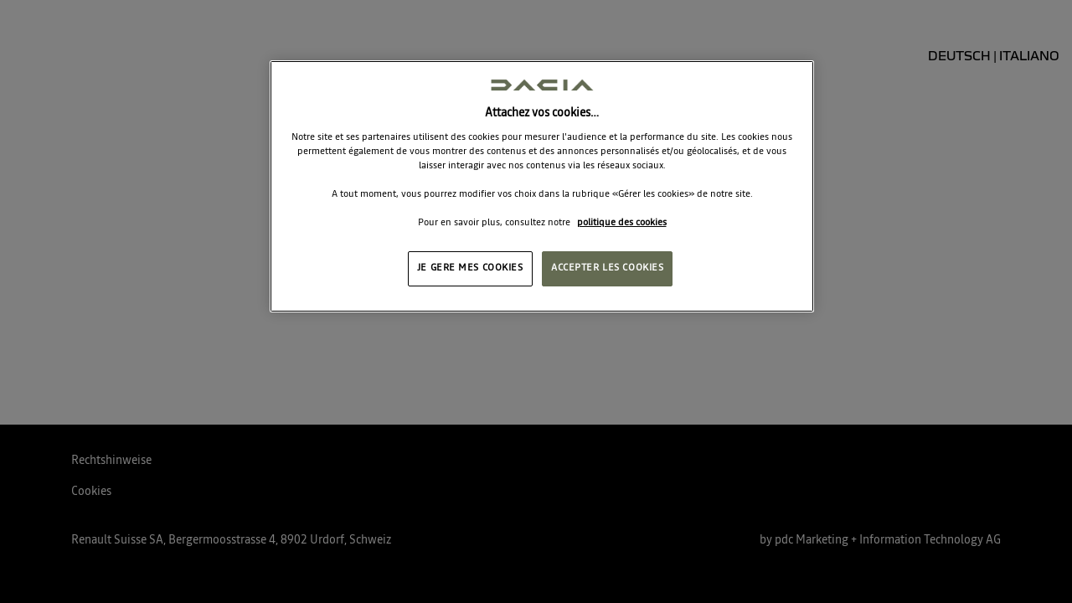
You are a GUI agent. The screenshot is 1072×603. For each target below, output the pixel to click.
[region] (542, 186)
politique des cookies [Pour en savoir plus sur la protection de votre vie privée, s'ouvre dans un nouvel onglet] (622, 223)
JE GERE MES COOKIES (470, 268)
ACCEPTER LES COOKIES (607, 268)
